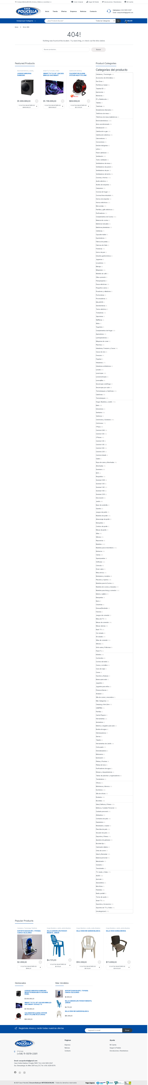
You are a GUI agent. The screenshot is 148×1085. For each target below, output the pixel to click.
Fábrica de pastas (102, 241)
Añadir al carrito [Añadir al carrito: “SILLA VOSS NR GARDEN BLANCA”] (99, 962)
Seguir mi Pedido (115, 1048)
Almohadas (99, 466)
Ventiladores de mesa (103, 163)
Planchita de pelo (101, 829)
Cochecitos (99, 658)
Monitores (99, 96)
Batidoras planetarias (103, 227)
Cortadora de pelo (102, 818)
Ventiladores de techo (103, 174)
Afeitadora (99, 815)
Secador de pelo (101, 833)
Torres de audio (101, 897)
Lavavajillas (99, 380)
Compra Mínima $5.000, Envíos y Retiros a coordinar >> (33, 2)
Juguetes (99, 683)
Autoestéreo (100, 883)
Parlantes (99, 890)
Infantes (98, 654)
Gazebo (98, 508)
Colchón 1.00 (100, 434)
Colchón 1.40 (100, 444)
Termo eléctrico (101, 309)
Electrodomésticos (22, 71)
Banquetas (99, 523)
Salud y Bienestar (101, 854)
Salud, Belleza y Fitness (103, 804)
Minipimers (99, 270)
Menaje (98, 266)
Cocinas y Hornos (102, 177)
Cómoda (99, 565)
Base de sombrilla (102, 505)
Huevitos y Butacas (102, 676)
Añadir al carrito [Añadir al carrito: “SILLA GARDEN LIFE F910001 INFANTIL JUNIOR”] (70, 960)
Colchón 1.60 (100, 448)
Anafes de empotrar (102, 185)
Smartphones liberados (103, 110)
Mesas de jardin (101, 530)
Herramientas (100, 719)
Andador (99, 694)
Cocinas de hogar (102, 192)
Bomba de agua (101, 729)
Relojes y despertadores (104, 772)
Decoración (100, 498)
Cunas (98, 672)
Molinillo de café (101, 273)
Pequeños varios (101, 288)
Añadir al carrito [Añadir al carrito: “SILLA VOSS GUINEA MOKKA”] (129, 962)
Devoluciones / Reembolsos (111, 2)
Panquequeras (101, 281)
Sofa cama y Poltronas (103, 647)
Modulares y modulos (103, 576)
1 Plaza (98, 427)
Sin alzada (99, 636)
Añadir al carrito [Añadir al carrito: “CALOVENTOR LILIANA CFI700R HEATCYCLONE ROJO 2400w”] (88, 101)
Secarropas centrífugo (103, 384)
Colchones (99, 423)
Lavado (31, 71)
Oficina (98, 783)
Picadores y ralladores (103, 291)
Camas (98, 555)
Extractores (99, 409)
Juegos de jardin (101, 512)
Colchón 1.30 (100, 441)
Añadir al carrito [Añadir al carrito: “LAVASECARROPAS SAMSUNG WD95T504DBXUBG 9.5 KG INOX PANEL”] (36, 101)
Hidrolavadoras (101, 733)
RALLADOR (99, 302)
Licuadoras (99, 263)
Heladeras (99, 362)
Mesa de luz (100, 572)
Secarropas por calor (103, 387)
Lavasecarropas (101, 377)
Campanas (99, 188)
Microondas (100, 206)
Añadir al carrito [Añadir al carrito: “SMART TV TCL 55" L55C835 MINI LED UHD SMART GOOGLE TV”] (62, 101)
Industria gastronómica (103, 256)
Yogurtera (99, 327)
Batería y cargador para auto (105, 726)
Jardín (98, 501)
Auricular (99, 879)
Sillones (98, 537)
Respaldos (99, 476)
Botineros (99, 551)
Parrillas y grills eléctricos (104, 209)
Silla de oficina (100, 793)
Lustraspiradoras (101, 338)
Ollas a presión (101, 277)
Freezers (99, 355)
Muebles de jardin (102, 516)
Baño (97, 405)
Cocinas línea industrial (103, 195)
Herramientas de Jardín (103, 743)
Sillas (97, 533)
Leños (98, 149)
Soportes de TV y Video (104, 907)
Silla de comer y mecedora (105, 697)
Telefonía (99, 106)
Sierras (98, 736)
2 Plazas (98, 437)
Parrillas (98, 711)
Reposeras (99, 540)
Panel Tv (99, 651)
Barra (97, 601)
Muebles (99, 544)
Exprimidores (100, 238)
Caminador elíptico (102, 847)
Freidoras (99, 249)
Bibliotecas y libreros (103, 786)
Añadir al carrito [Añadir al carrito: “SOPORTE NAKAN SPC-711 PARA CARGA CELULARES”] (40, 962)
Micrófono (99, 886)
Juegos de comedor (103, 615)
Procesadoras (100, 298)
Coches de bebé (101, 661)
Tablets (98, 103)
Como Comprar (77, 2)
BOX (97, 473)
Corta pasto (100, 747)
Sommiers (99, 469)
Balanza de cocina (102, 220)
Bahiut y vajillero (101, 594)
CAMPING (99, 708)
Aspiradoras (100, 334)
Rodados (99, 797)
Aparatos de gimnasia (103, 840)
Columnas (99, 604)
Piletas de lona (101, 765)
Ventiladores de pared (103, 167)
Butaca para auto (101, 679)
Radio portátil (100, 893)
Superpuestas (100, 558)
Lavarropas (99, 373)
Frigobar (99, 359)
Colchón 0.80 (100, 430)
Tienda (55, 11)
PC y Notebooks (101, 99)
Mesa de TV (100, 619)
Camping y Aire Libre (103, 704)
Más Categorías (101, 701)
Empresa (73, 11)
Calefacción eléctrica (75, 71)
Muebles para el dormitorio (105, 548)
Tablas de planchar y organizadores (108, 775)
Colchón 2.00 (100, 451)
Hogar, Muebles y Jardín (104, 402)
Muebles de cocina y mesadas (106, 587)
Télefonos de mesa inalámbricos (106, 117)
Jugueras (99, 259)
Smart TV (45, 71)
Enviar (127, 1030)
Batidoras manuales (102, 224)
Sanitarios (99, 412)
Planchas (99, 345)
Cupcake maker (101, 234)
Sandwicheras (100, 306)
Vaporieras (99, 316)
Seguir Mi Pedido (92, 2)
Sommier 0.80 (100, 480)
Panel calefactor (101, 153)
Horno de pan (100, 252)
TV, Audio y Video (54, 71)
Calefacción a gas (102, 131)
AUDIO (98, 876)
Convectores (100, 142)
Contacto (93, 11)
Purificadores (100, 213)
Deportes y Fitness (102, 836)
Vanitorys (99, 416)
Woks (98, 323)
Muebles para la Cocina (103, 583)
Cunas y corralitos (102, 665)
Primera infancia (101, 690)
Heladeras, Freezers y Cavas (105, 348)
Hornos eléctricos (102, 202)
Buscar (98, 49)
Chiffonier (99, 562)
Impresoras (99, 92)
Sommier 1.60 (100, 491)
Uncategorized (101, 911)
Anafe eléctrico (101, 181)
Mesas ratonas (100, 626)
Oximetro (99, 865)
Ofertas (64, 11)
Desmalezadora (101, 751)
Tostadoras (99, 313)
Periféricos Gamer (102, 85)
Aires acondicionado (102, 124)
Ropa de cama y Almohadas (105, 462)
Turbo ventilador (101, 160)
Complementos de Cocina (104, 217)
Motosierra (99, 754)
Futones (98, 612)
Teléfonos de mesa (102, 113)
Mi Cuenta (129, 2)
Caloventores (100, 138)
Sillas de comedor (102, 640)
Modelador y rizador (102, 826)
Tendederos (100, 779)
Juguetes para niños (102, 686)
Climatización (100, 128)
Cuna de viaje (100, 669)
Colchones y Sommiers (103, 420)
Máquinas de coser (102, 341)
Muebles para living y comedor (106, 590)
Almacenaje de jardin (103, 519)
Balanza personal (101, 858)
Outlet (98, 459)
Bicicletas (99, 801)
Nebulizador (100, 861)
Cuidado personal (102, 811)
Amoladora (99, 722)
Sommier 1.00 (100, 484)
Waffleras (99, 320)
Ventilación (99, 156)
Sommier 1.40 (100, 487)
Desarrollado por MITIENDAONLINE (41, 1083)
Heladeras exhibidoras (103, 366)
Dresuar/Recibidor (102, 608)
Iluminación (99, 758)
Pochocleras (100, 295)
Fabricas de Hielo (101, 245)
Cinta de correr (101, 850)
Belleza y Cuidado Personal (105, 808)
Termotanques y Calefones (105, 391)
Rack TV (99, 629)
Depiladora (99, 822)
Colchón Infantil (101, 455)
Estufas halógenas (102, 145)
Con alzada (99, 633)
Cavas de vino (100, 352)
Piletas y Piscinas (101, 761)
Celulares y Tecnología (103, 74)
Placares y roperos (102, 580)
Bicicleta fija (100, 843)
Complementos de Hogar (104, 330)
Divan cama (100, 569)
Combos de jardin (102, 526)
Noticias (83, 11)
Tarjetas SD (99, 88)
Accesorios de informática (104, 78)
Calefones (99, 394)
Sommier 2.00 (100, 494)
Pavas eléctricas (101, 284)
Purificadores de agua (103, 768)
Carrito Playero (101, 715)
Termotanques (100, 398)
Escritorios (99, 790)
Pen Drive (99, 81)
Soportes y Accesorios (103, 904)
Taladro (98, 740)
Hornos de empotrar (102, 199)
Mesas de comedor (102, 622)
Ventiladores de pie (102, 170)
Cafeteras (99, 231)
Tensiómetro (100, 868)
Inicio (47, 11)
